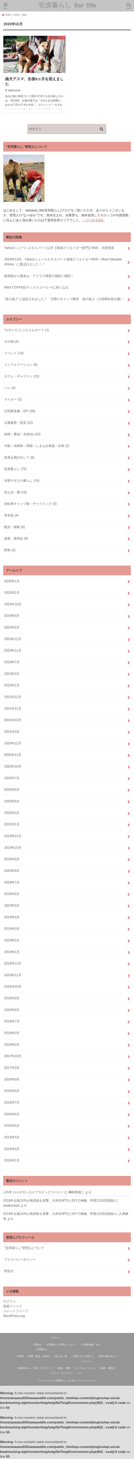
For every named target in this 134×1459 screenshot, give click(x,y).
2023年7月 (12, 662)
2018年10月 (12, 986)
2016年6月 (12, 1114)
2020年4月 (12, 801)
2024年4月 (12, 615)
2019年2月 (12, 940)
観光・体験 (14, 527)
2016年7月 (12, 1102)
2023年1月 (12, 685)
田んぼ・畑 (15, 492)
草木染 (11, 515)
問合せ (9, 1271)
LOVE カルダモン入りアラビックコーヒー (33, 1192)
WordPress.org (14, 1316)
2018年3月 (12, 1033)
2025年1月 (12, 592)
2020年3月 (12, 813)
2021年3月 (12, 731)
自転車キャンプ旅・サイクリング (30, 503)
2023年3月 (12, 673)
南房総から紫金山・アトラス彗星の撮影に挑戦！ (39, 276)
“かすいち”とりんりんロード (26, 330)
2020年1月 (12, 824)
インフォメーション (21, 364)
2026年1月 (12, 581)
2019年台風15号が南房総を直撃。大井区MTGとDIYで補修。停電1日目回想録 (58, 1200)
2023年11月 (12, 650)
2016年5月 (12, 1125)
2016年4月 (12, 1137)
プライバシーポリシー (20, 1259)
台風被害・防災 (18, 422)
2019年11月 (12, 836)
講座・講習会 (16, 538)
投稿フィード (12, 1306)
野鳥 (9, 550)
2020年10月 (12, 766)
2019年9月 (12, 859)
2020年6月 (12, 789)
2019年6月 (12, 894)
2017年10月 (12, 1056)
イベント (14, 353)
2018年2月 (12, 1044)
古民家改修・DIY (19, 411)
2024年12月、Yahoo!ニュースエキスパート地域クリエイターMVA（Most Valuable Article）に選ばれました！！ (63, 261)
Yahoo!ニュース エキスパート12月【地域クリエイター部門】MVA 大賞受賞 (59, 248)
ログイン (9, 1301)
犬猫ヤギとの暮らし (21, 480)
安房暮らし (15, 469)
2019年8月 (12, 870)
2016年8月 (12, 1091)
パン (9, 388)
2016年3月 (12, 1149)
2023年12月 (12, 639)
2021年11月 (12, 708)
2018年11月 (12, 975)
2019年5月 (12, 905)
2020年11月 (12, 754)
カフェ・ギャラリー (21, 376)
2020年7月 (12, 778)
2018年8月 (12, 1010)
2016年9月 (12, 1079)
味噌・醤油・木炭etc (22, 434)
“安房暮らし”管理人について (24, 1248)
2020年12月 (12, 743)
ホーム (55, 1337)
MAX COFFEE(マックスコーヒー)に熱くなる (36, 287)
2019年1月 (12, 952)
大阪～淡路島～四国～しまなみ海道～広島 (36, 445)
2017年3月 (12, 1067)
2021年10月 (12, 720)
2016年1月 (12, 1160)
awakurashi (11, 1205)
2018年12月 (12, 963)
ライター (13, 399)
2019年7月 (12, 882)
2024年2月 (12, 627)
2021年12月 (12, 697)
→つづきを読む (93, 220)
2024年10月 (12, 604)
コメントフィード (15, 1311)
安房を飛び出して (19, 457)
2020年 (16, 15)
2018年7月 (12, 1021)
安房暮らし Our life (67, 5)
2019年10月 (12, 847)
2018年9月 (12, 998)
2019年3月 (12, 928)
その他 (11, 341)
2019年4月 (12, 917)
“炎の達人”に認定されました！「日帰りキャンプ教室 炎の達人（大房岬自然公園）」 (65, 299)
